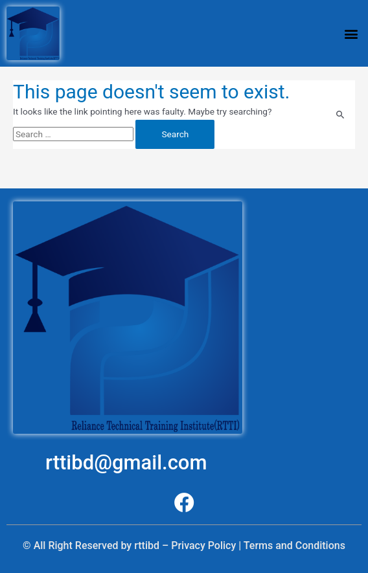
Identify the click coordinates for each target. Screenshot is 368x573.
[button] (351, 33)
